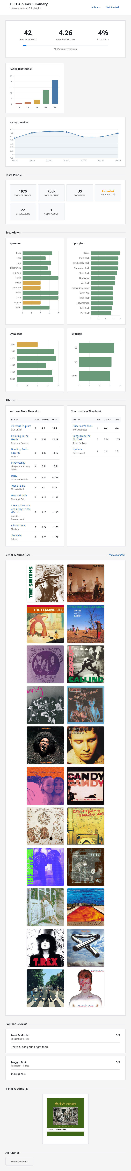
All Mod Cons (18, 525)
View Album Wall (117, 555)
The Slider (16, 535)
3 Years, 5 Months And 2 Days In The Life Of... (21, 509)
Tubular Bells (18, 485)
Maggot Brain (19, 1062)
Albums (96, 7)
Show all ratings (19, 1161)
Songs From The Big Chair (81, 437)
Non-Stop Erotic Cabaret (19, 451)
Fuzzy (14, 475)
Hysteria (77, 449)
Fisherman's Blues (82, 426)
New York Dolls (19, 495)
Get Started (112, 7)
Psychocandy (18, 462)
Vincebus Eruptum (21, 426)
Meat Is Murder (20, 1035)
